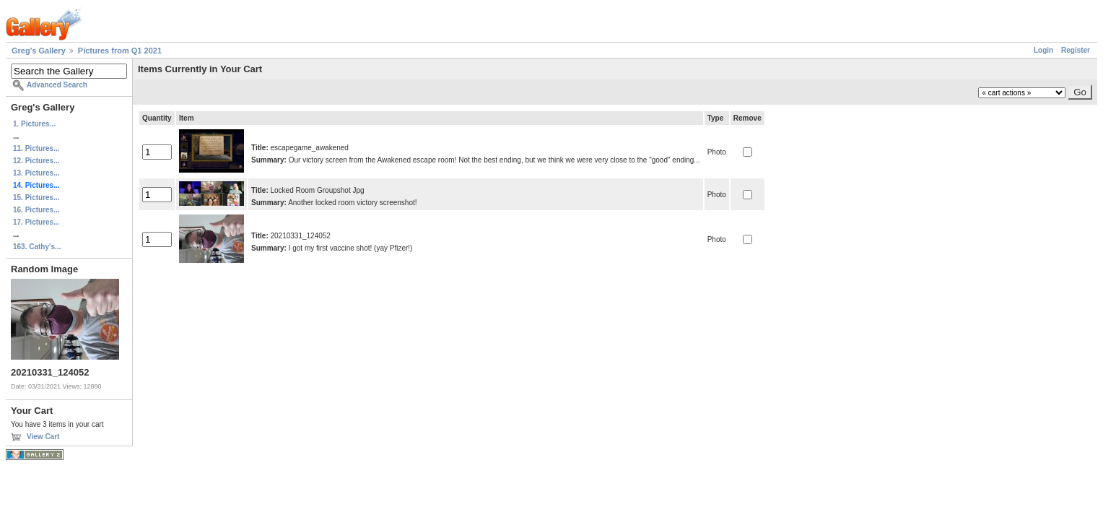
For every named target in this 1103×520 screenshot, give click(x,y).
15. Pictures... (36, 198)
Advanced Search (57, 85)
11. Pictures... (36, 148)
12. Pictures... (36, 161)
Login (1043, 50)
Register (1075, 50)
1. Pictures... (34, 124)
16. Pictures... (36, 210)
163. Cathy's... (37, 247)
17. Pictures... (36, 222)
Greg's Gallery (39, 50)
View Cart (43, 437)
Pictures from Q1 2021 (120, 50)
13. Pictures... (36, 173)
